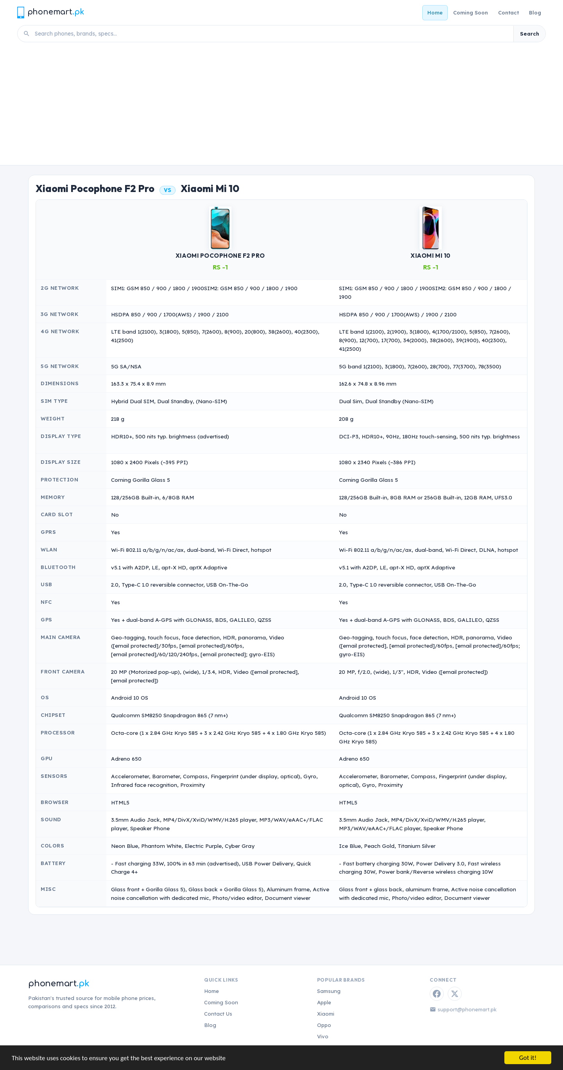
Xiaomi (325, 1014)
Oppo (324, 1025)
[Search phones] (271, 33)
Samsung (329, 991)
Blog (535, 12)
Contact (508, 12)
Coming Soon (470, 12)
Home (435, 12)
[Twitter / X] (455, 994)
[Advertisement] (281, 106)
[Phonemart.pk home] (50, 12)
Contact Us (218, 1014)
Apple (324, 1002)
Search (529, 34)
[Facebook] (437, 994)
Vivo (322, 1036)
